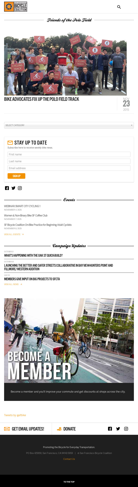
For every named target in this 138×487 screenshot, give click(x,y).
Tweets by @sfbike (15, 415)
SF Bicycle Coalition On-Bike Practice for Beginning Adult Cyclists (37, 225)
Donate (69, 429)
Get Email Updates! (28, 429)
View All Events (12, 234)
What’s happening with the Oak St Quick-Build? (33, 255)
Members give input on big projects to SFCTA (32, 279)
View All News (11, 284)
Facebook (7, 188)
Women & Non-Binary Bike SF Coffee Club (25, 215)
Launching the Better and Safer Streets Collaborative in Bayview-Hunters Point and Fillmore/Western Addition (58, 267)
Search (119, 7)
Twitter (13, 188)
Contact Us (69, 458)
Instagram (20, 188)
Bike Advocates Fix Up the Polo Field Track (41, 99)
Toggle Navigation (128, 7)
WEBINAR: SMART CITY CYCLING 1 (22, 206)
